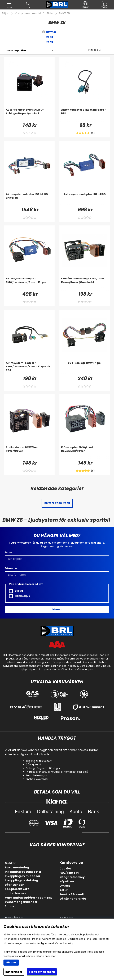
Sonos (9, 906)
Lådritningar (14, 885)
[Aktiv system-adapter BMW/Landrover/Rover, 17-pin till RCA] (29, 368)
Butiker (10, 863)
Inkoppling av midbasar (22, 876)
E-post (9, 552)
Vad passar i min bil (28, 13)
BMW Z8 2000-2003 (51, 37)
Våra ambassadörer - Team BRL (28, 898)
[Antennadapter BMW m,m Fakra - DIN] (84, 115)
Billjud (5, 13)
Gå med (57, 609)
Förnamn (11, 568)
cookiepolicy (66, 943)
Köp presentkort (17, 889)
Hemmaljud (19, 596)
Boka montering (17, 867)
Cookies (65, 868)
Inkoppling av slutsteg (21, 880)
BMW (49, 13)
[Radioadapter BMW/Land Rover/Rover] (29, 452)
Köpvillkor (66, 881)
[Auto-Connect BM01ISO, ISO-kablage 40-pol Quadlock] (29, 115)
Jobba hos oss (15, 893)
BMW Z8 (64, 13)
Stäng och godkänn (42, 971)
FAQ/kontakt (69, 873)
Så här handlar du (72, 899)
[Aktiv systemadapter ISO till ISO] (84, 199)
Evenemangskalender (21, 902)
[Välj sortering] (16, 50)
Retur (63, 890)
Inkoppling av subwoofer (23, 872)
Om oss (64, 886)
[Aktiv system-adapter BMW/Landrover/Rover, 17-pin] (29, 284)
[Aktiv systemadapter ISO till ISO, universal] (29, 199)
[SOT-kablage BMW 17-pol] (84, 368)
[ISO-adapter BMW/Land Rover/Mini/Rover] (84, 452)
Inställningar (13, 971)
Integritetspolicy (72, 877)
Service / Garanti (71, 894)
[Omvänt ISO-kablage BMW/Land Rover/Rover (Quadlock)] (84, 284)
